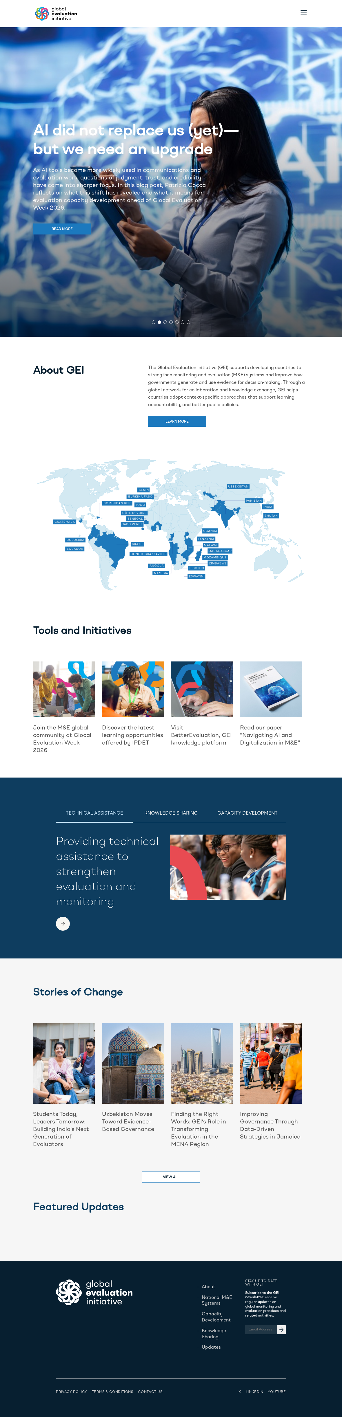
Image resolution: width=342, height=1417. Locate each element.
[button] (153, 322)
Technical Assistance (94, 813)
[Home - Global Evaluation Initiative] (55, 14)
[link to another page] (63, 924)
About (208, 1287)
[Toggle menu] (304, 13)
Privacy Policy (71, 1392)
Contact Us (150, 1392)
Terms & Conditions (112, 1392)
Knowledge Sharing (171, 813)
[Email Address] (265, 1329)
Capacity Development (247, 813)
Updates (211, 1347)
